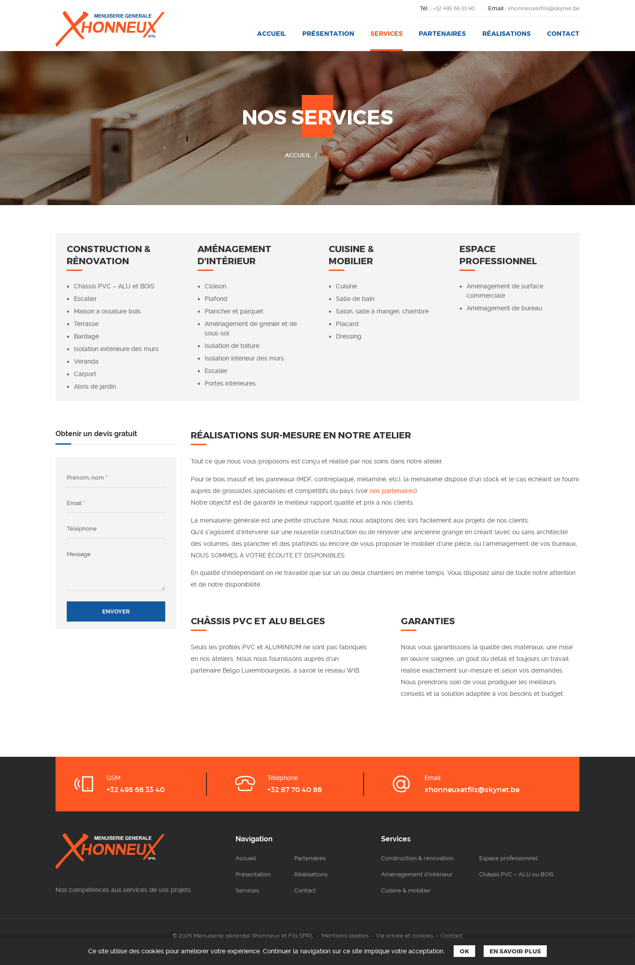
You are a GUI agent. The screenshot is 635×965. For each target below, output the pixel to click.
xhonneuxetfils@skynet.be (543, 8)
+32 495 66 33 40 (454, 8)
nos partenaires (392, 490)
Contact (563, 33)
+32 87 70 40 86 (294, 789)
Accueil (271, 33)
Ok (464, 951)
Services (386, 33)
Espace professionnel (508, 858)
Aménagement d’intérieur (417, 874)
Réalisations (506, 33)
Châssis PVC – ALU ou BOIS (516, 874)
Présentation (328, 33)
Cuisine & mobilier (406, 890)
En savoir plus (515, 951)
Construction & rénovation (417, 858)
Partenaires (442, 33)
